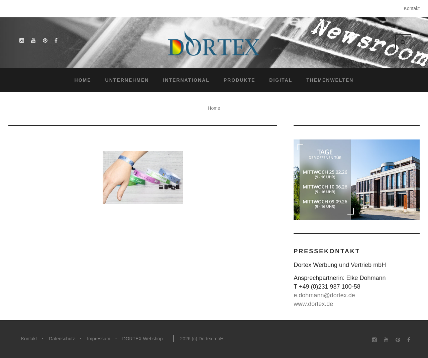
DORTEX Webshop (142, 338)
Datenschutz (62, 338)
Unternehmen (127, 80)
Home (83, 80)
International (186, 80)
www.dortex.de (313, 304)
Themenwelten (329, 80)
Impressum (98, 338)
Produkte (239, 80)
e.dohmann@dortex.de (324, 295)
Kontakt (412, 8)
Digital (280, 80)
